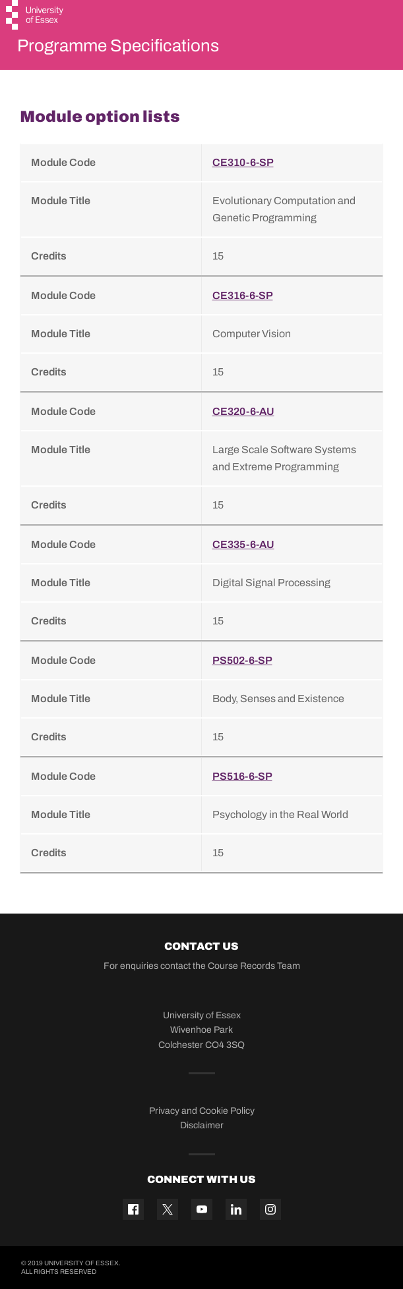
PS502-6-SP (242, 660)
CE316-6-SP (242, 295)
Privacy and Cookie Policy (202, 1111)
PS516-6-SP (242, 776)
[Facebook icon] (133, 1209)
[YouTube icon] (201, 1209)
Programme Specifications (118, 45)
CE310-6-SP (243, 162)
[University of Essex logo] (35, 16)
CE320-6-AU (243, 411)
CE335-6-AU (243, 544)
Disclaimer (202, 1125)
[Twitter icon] (167, 1209)
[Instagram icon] (270, 1209)
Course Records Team (254, 966)
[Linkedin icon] (236, 1209)
